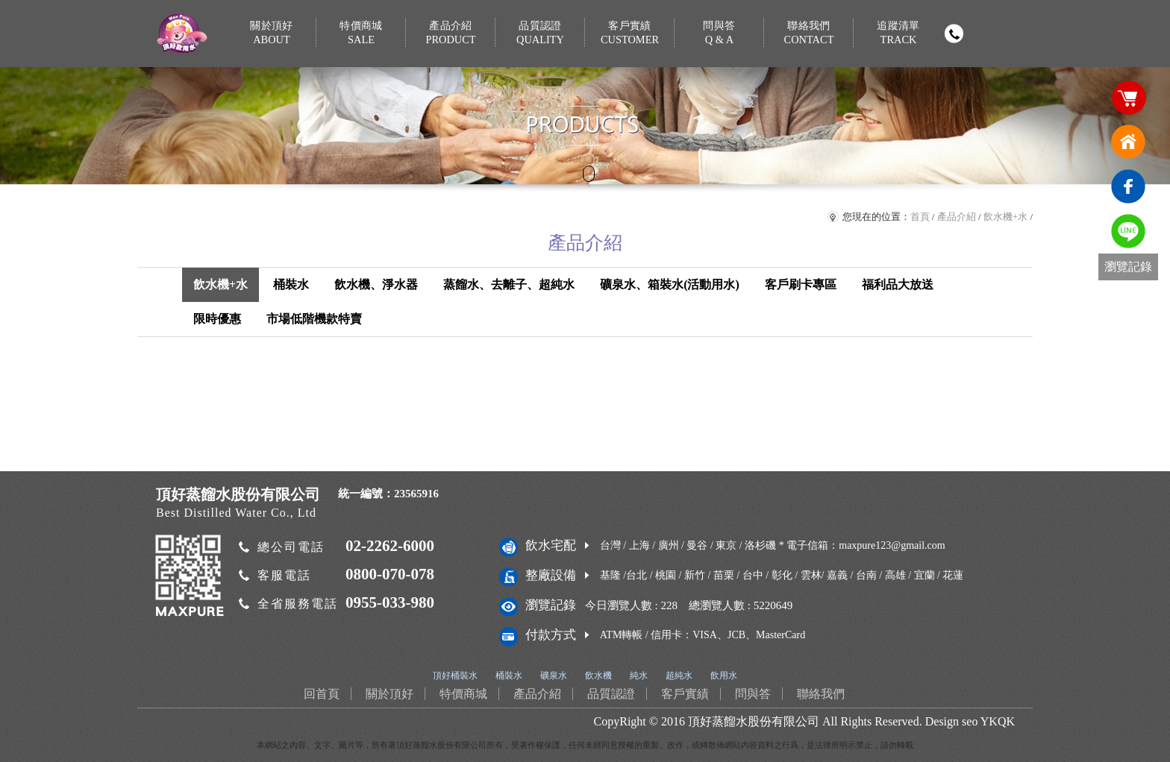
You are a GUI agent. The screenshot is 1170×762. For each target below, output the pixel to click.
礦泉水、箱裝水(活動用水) (669, 284)
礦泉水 (553, 675)
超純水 (679, 675)
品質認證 (540, 33)
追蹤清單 (898, 33)
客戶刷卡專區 (800, 284)
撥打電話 (953, 33)
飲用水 (723, 675)
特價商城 (361, 33)
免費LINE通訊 (1128, 231)
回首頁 (1128, 141)
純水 (639, 675)
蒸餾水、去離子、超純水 (509, 284)
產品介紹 (451, 33)
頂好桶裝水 (455, 675)
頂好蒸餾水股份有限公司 (753, 721)
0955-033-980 (389, 602)
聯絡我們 (809, 33)
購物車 (1128, 97)
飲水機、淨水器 (376, 284)
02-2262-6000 (389, 546)
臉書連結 (1128, 186)
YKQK (997, 721)
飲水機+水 (1005, 216)
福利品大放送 (897, 284)
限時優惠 (217, 318)
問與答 (719, 33)
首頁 (920, 216)
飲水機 (598, 675)
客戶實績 (630, 33)
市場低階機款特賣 (314, 318)
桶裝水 (291, 284)
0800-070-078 (389, 574)
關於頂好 (271, 33)
